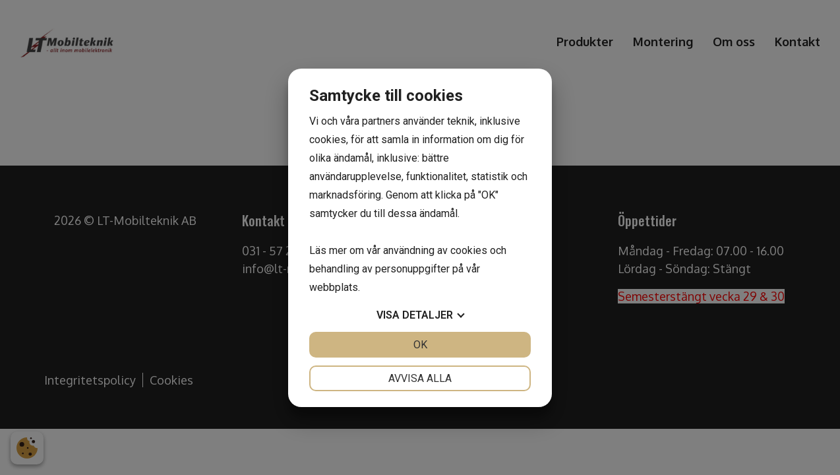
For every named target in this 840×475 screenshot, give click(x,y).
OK (420, 344)
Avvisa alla (420, 378)
